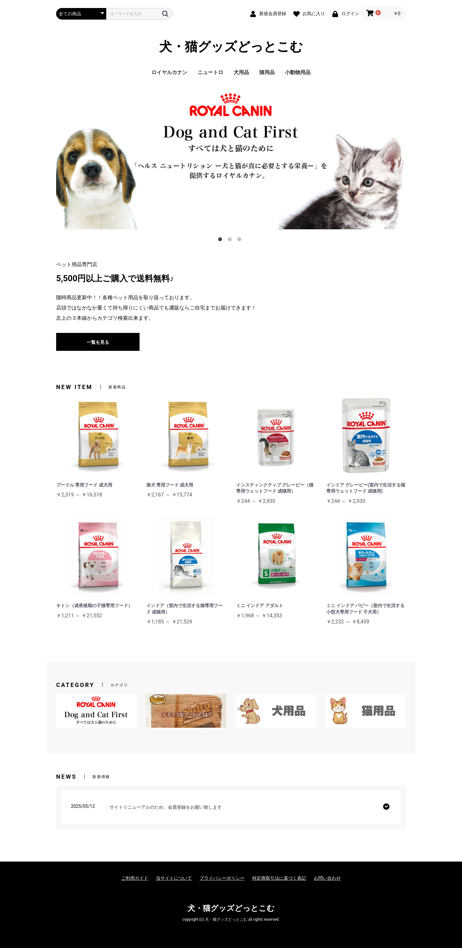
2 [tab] (231, 240)
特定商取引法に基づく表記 (279, 878)
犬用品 (241, 72)
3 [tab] (240, 240)
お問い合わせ (327, 878)
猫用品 (267, 72)
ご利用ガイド (134, 878)
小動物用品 (298, 72)
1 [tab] (221, 240)
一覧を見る (98, 342)
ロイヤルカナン (169, 72)
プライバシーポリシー (222, 878)
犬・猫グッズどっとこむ (231, 46)
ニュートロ (210, 72)
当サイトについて (174, 878)
